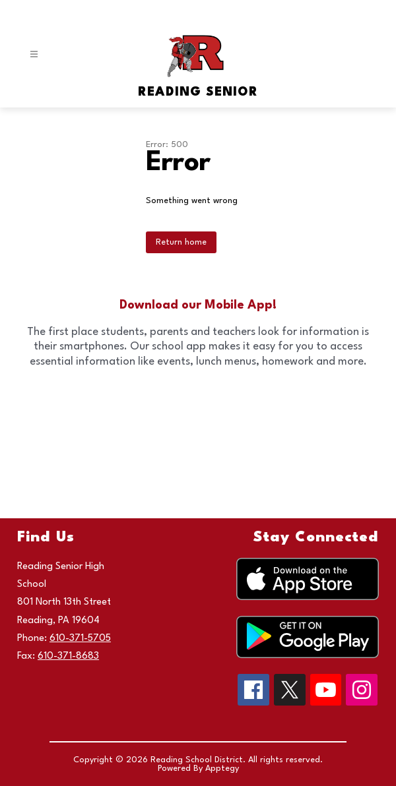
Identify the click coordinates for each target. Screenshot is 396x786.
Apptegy (222, 768)
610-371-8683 (68, 656)
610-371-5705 (80, 639)
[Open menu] (34, 54)
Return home (181, 242)
